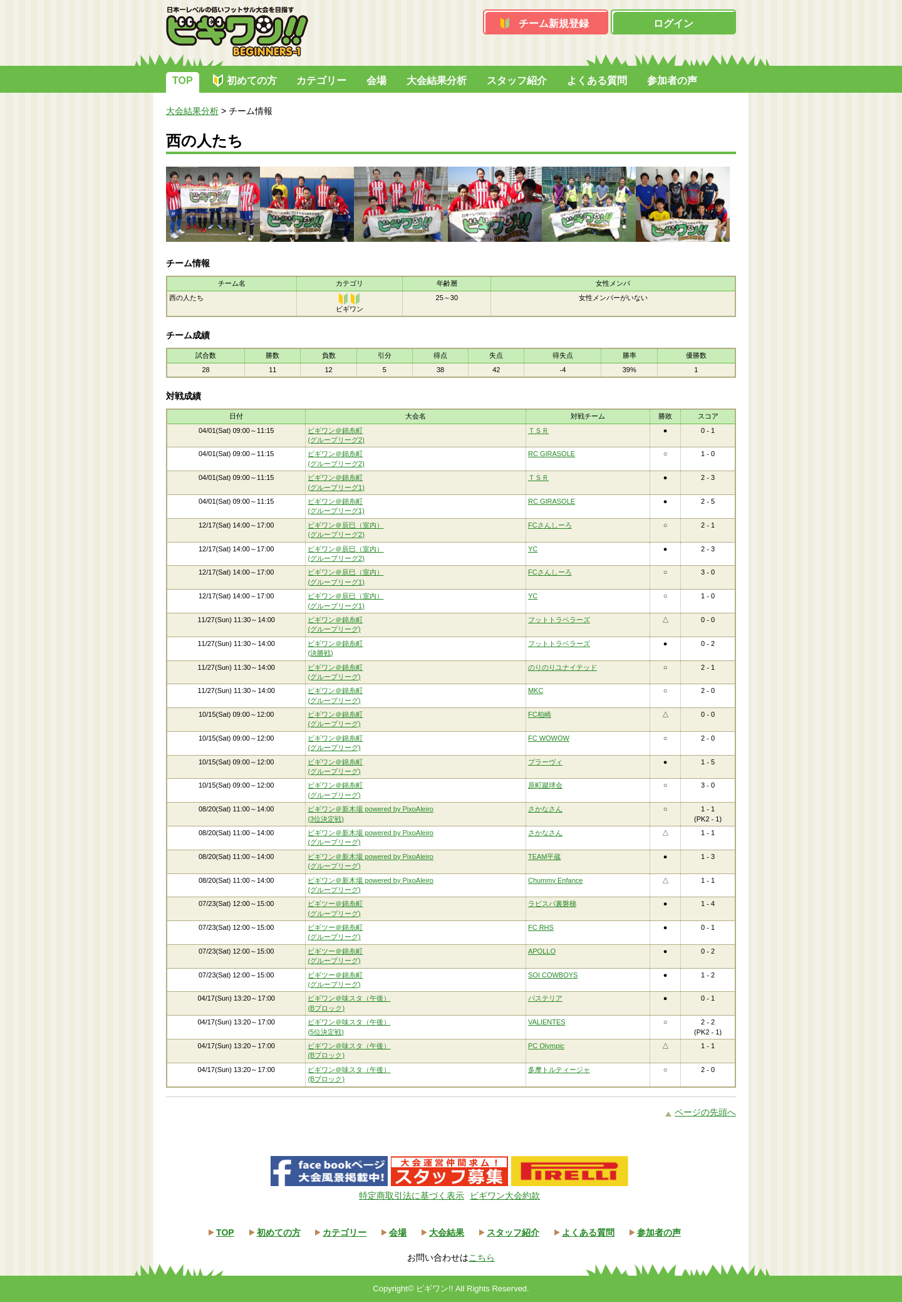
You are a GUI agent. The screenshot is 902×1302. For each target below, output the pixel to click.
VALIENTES (547, 1022)
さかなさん (545, 809)
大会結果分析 (437, 80)
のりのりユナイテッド (562, 667)
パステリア (545, 998)
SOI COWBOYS (553, 975)
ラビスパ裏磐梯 (552, 903)
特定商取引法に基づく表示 (411, 1195)
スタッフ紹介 (517, 80)
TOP (182, 80)
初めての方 (252, 80)
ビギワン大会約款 (505, 1195)
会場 (376, 80)
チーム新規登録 (554, 23)
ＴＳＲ (538, 430)
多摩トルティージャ (559, 1069)
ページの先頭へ (705, 1112)
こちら (482, 1258)
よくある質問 (597, 80)
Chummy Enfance (555, 880)
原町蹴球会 (545, 785)
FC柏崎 (539, 714)
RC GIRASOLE (551, 453)
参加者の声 (672, 80)
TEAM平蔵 (544, 856)
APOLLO (542, 951)
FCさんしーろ (550, 525)
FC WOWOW (548, 738)
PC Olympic (546, 1045)
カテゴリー (321, 80)
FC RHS (541, 927)
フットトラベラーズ (559, 619)
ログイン (673, 23)
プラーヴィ (545, 762)
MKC (535, 690)
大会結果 (446, 1232)
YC (532, 549)
